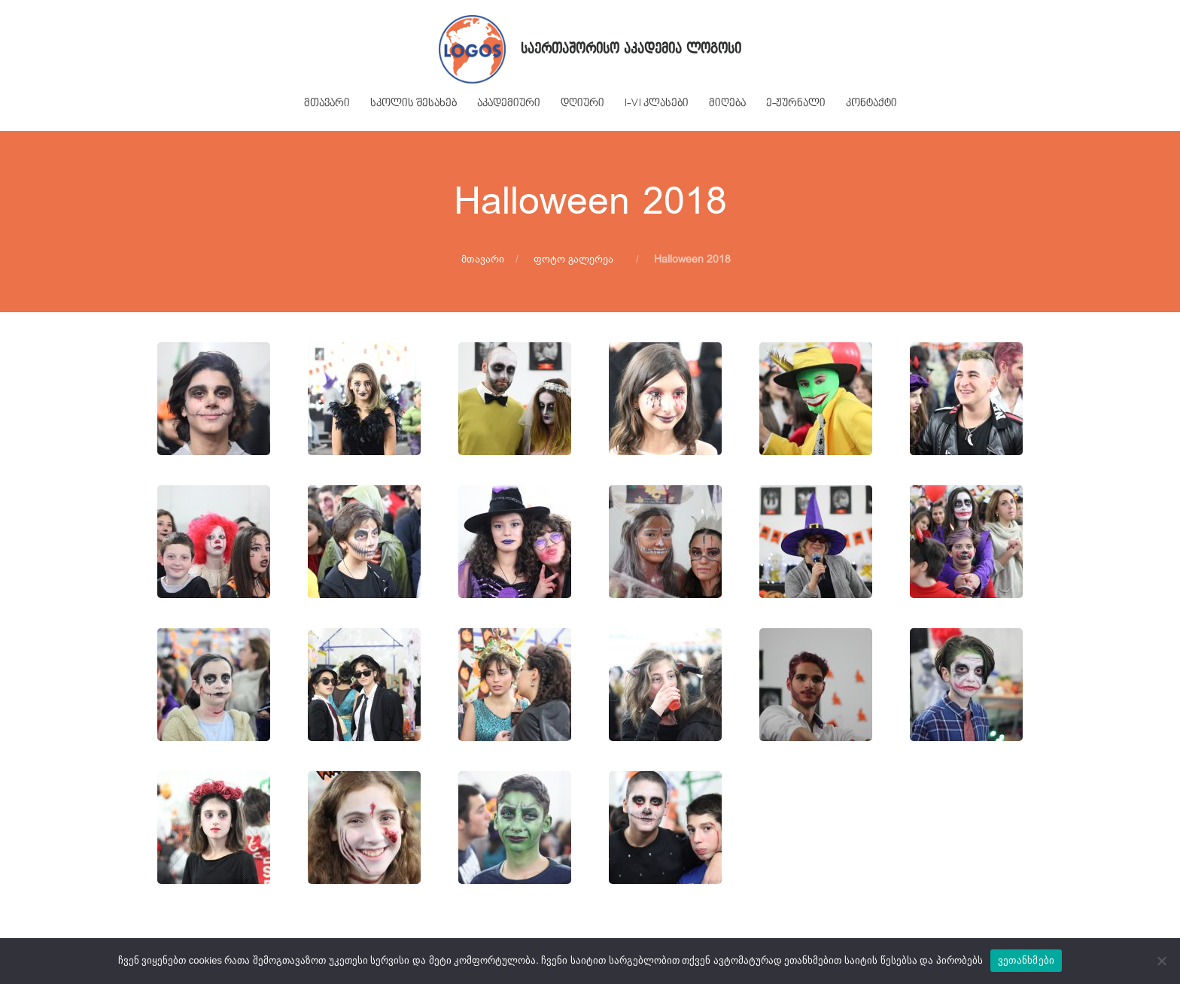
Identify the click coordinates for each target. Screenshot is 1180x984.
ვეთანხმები (1026, 960)
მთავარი (482, 259)
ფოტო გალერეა (573, 259)
